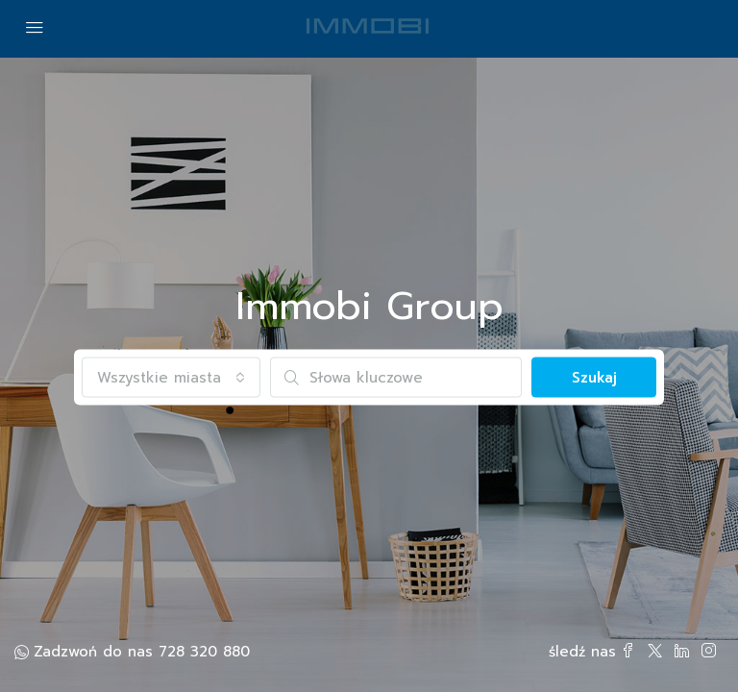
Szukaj (594, 377)
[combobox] (171, 378)
